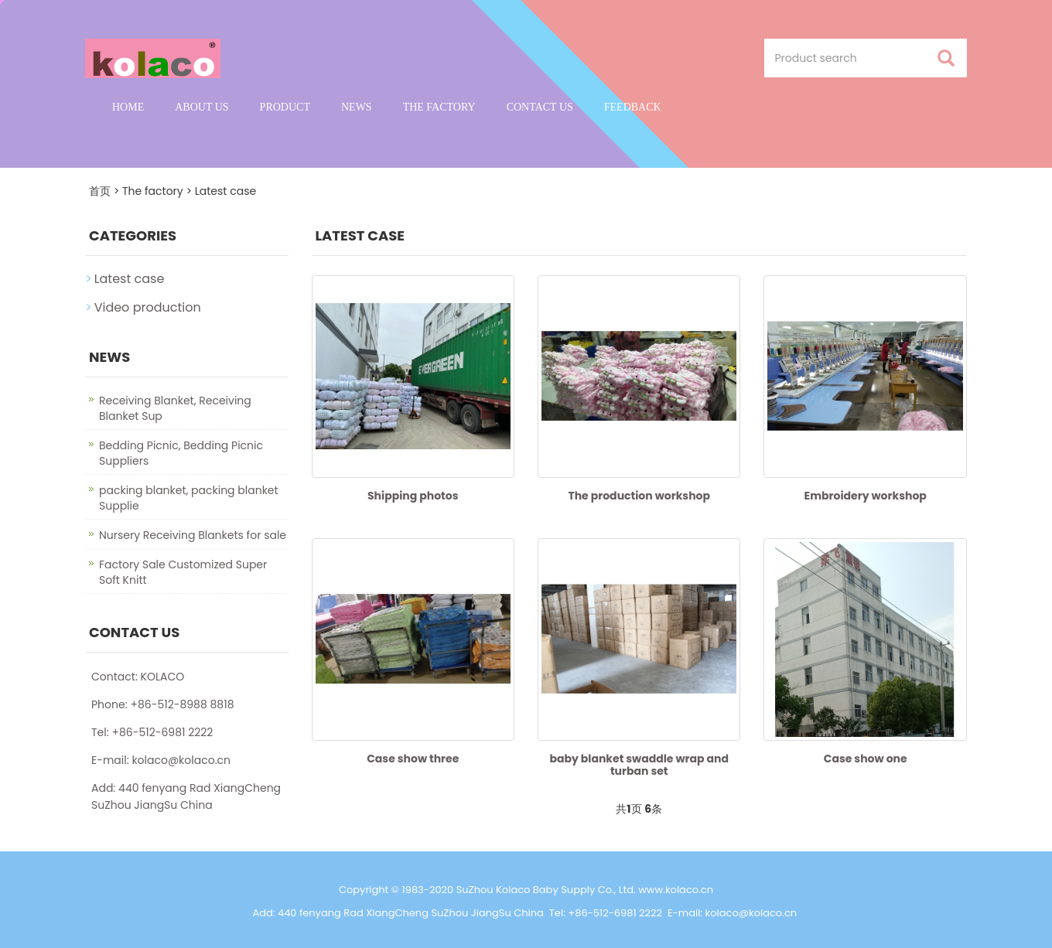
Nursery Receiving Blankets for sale (192, 535)
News (356, 107)
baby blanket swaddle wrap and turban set (639, 765)
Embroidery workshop (865, 495)
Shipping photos (413, 495)
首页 (100, 191)
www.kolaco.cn (675, 889)
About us (201, 107)
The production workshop (639, 495)
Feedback (632, 107)
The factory (439, 107)
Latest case (225, 191)
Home (128, 107)
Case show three (413, 758)
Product (285, 107)
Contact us (540, 107)
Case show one (865, 758)
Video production (147, 307)
